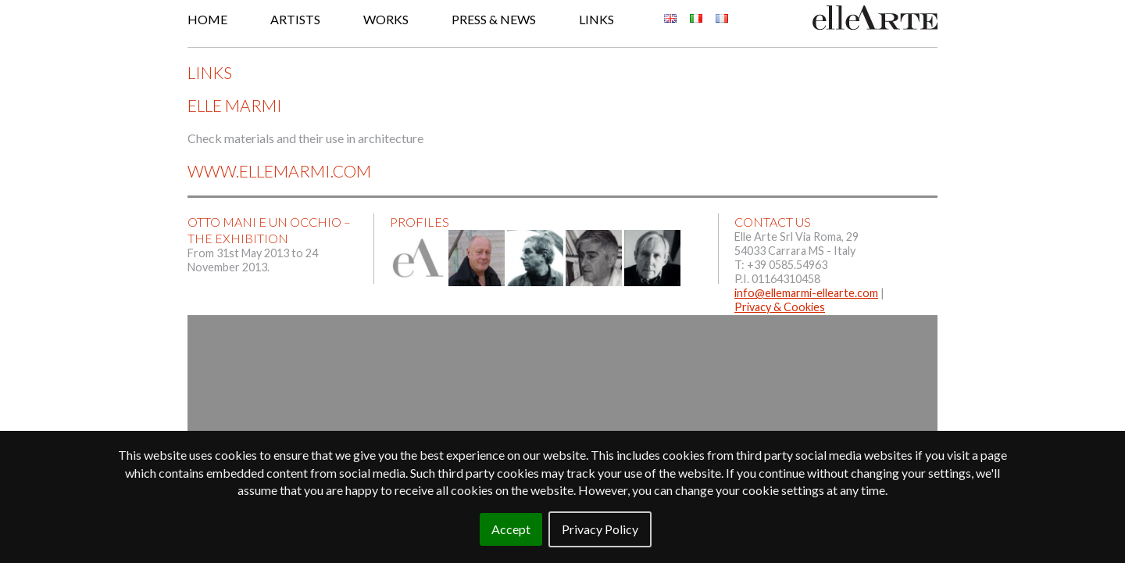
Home (207, 19)
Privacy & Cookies (779, 307)
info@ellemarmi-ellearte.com (806, 292)
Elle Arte (875, 17)
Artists (295, 19)
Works (386, 19)
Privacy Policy (600, 529)
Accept (510, 529)
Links (596, 19)
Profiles (419, 221)
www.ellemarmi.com (279, 171)
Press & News (494, 19)
